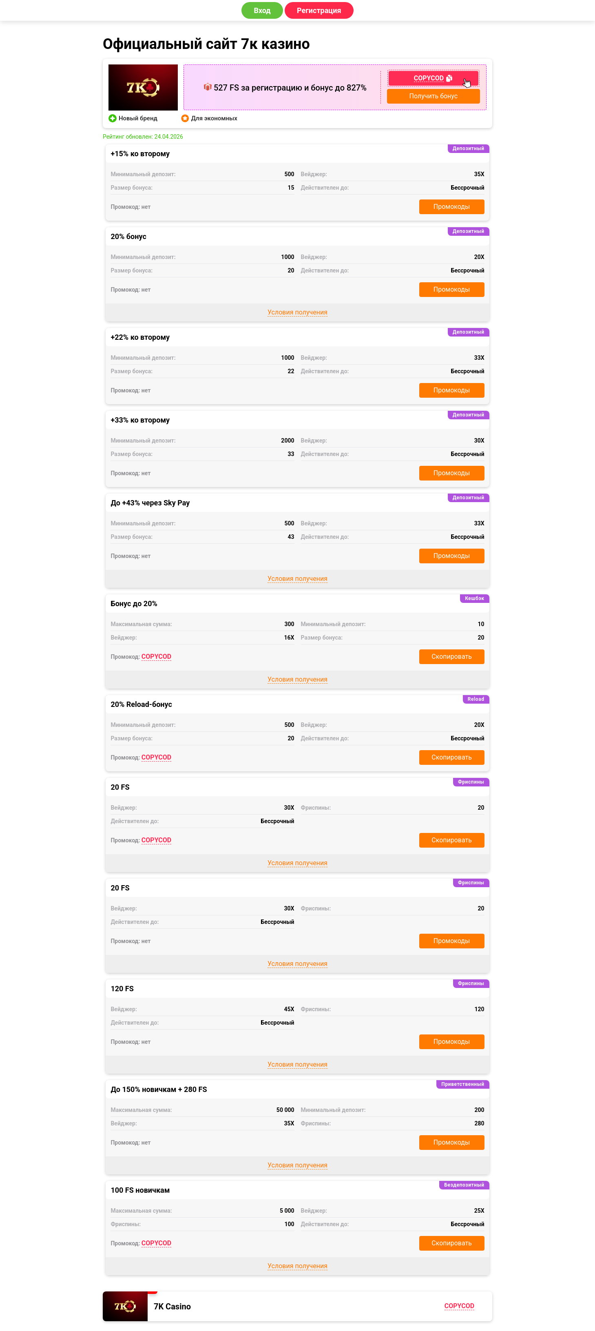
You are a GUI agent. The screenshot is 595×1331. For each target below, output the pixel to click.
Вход (262, 10)
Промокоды (452, 206)
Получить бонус (433, 96)
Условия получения (297, 312)
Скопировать (451, 656)
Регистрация (319, 10)
